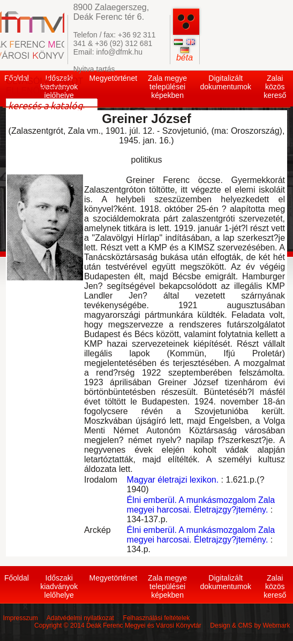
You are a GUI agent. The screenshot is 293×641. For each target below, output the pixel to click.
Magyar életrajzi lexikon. (173, 479)
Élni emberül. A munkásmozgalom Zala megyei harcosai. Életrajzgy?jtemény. (201, 504)
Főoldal (16, 578)
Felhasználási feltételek (156, 618)
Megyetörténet (113, 78)
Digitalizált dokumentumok (225, 82)
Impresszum (20, 618)
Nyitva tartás (94, 69)
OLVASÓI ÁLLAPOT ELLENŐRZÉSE (44, 86)
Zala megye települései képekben (167, 87)
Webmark (276, 625)
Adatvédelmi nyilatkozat (80, 618)
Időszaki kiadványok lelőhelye (59, 586)
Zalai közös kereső (275, 87)
